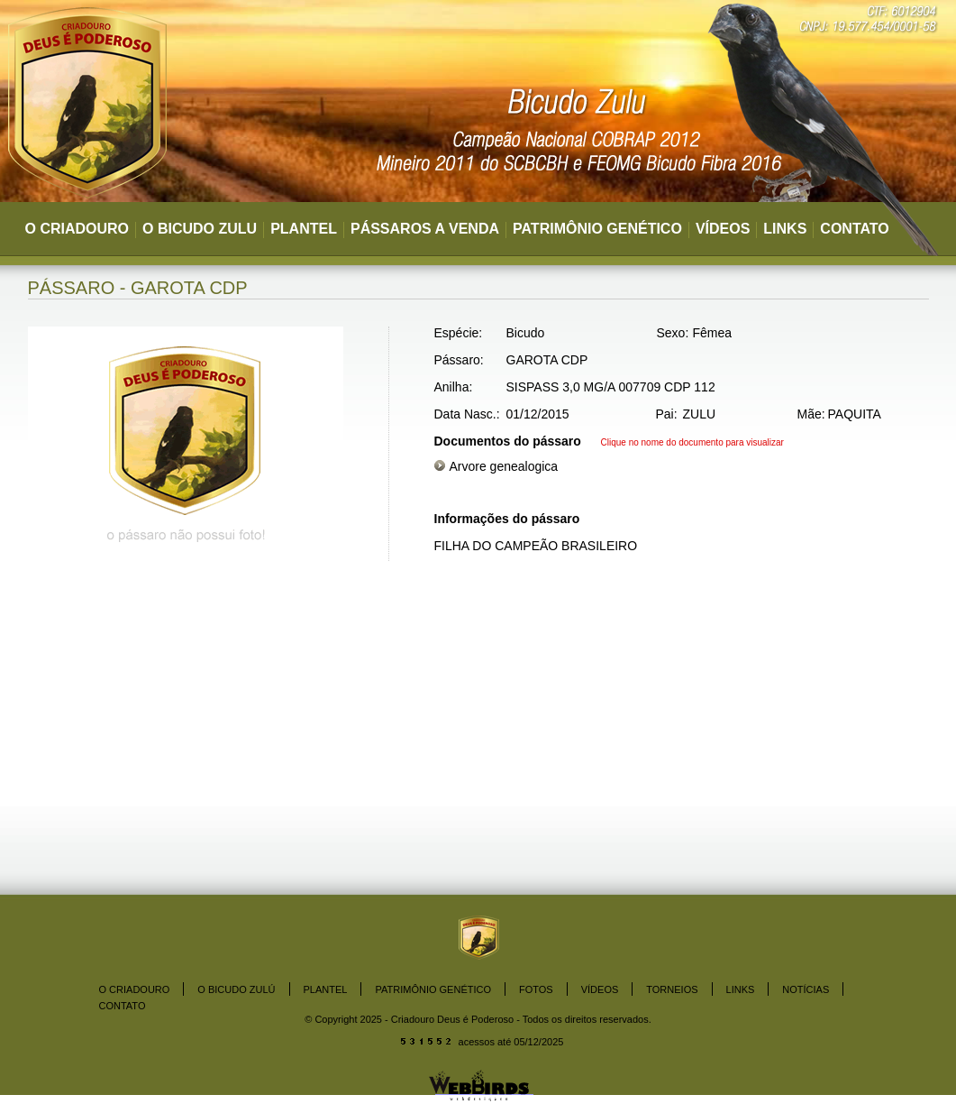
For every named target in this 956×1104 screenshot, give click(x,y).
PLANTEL (303, 228)
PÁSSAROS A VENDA (425, 228)
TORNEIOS (671, 989)
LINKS (784, 228)
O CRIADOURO (77, 228)
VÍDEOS (723, 228)
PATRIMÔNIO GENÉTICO (597, 228)
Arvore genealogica (504, 466)
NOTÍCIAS (805, 989)
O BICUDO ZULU (199, 228)
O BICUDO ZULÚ (236, 989)
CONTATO (854, 228)
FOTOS (536, 989)
